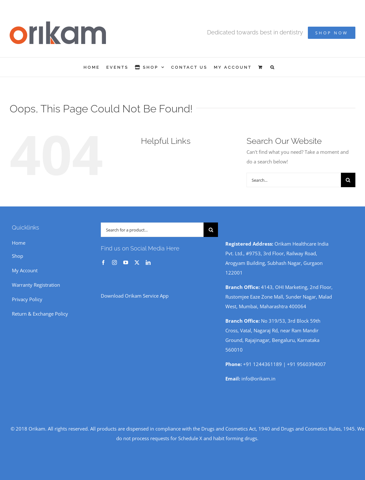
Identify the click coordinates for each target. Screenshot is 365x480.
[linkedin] (148, 262)
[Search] (348, 180)
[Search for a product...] (152, 230)
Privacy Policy (27, 299)
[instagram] (114, 262)
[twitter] (137, 262)
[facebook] (103, 262)
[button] (272, 67)
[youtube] (125, 262)
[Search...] (294, 180)
